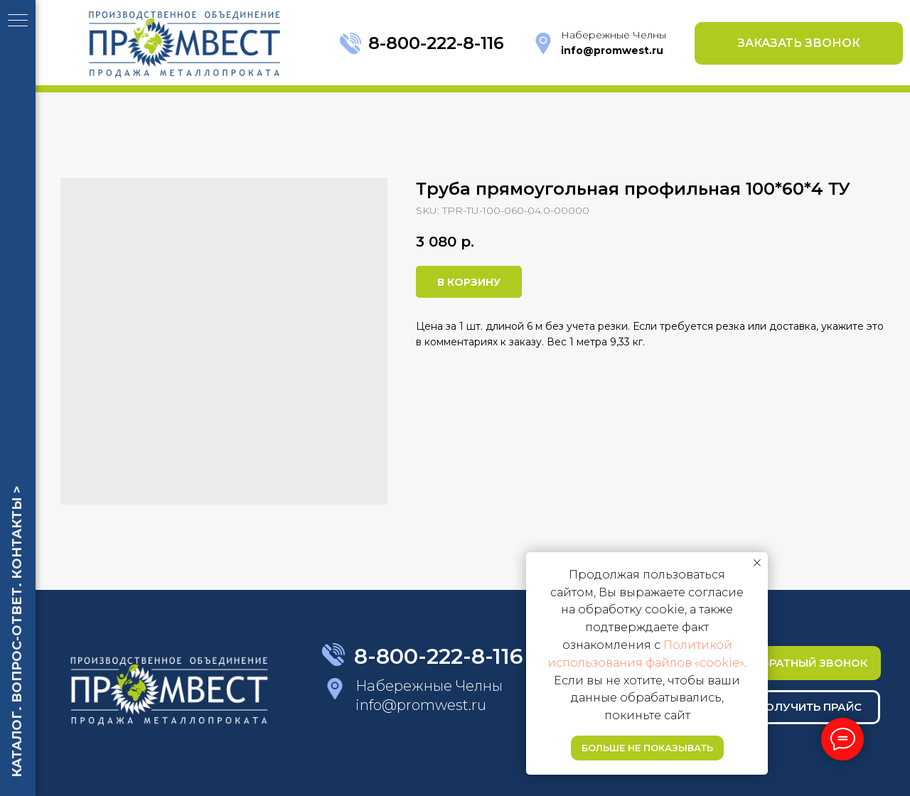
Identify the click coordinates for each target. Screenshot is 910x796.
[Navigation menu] (18, 21)
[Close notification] (757, 563)
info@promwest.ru (420, 705)
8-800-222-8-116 (436, 43)
